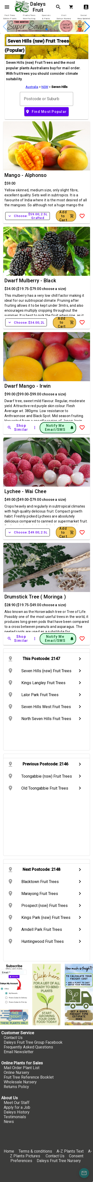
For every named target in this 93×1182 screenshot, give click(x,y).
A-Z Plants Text (70, 1151)
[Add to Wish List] (82, 216)
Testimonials (15, 1116)
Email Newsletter (18, 1051)
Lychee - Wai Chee (25, 491)
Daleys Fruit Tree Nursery (59, 1160)
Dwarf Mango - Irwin (27, 386)
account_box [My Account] (86, 7)
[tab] (10, 17)
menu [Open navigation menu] (7, 7)
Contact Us (13, 1037)
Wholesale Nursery (20, 1082)
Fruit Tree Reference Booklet (29, 1077)
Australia (32, 87)
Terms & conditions (36, 1151)
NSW (44, 87)
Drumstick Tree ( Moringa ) (35, 597)
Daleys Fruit (38, 7)
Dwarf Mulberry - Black (30, 281)
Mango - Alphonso (25, 175)
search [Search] (58, 7)
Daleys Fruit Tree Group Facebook (33, 1042)
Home (9, 1151)
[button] (47, 29)
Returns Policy (16, 1086)
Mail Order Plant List (21, 1067)
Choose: (27, 216)
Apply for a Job (17, 1107)
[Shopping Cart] (72, 6)
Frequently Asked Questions (28, 1047)
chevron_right (80, 659)
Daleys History (17, 1112)
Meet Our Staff (17, 1102)
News (9, 1121)
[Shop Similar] (18, 427)
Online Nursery (16, 1072)
